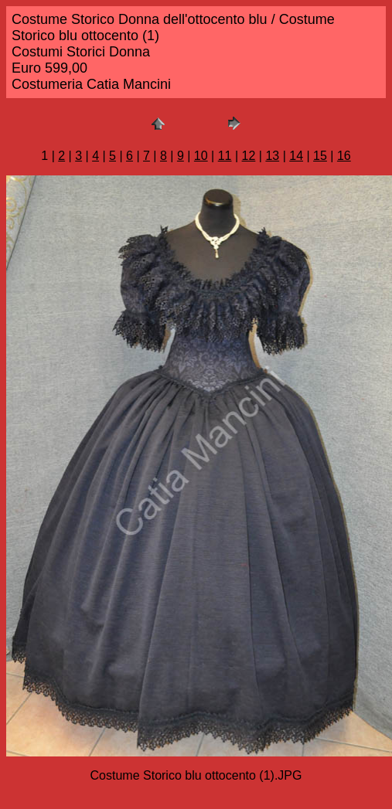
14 (296, 155)
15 (320, 155)
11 (225, 155)
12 (249, 155)
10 (201, 155)
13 (272, 155)
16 (344, 155)
